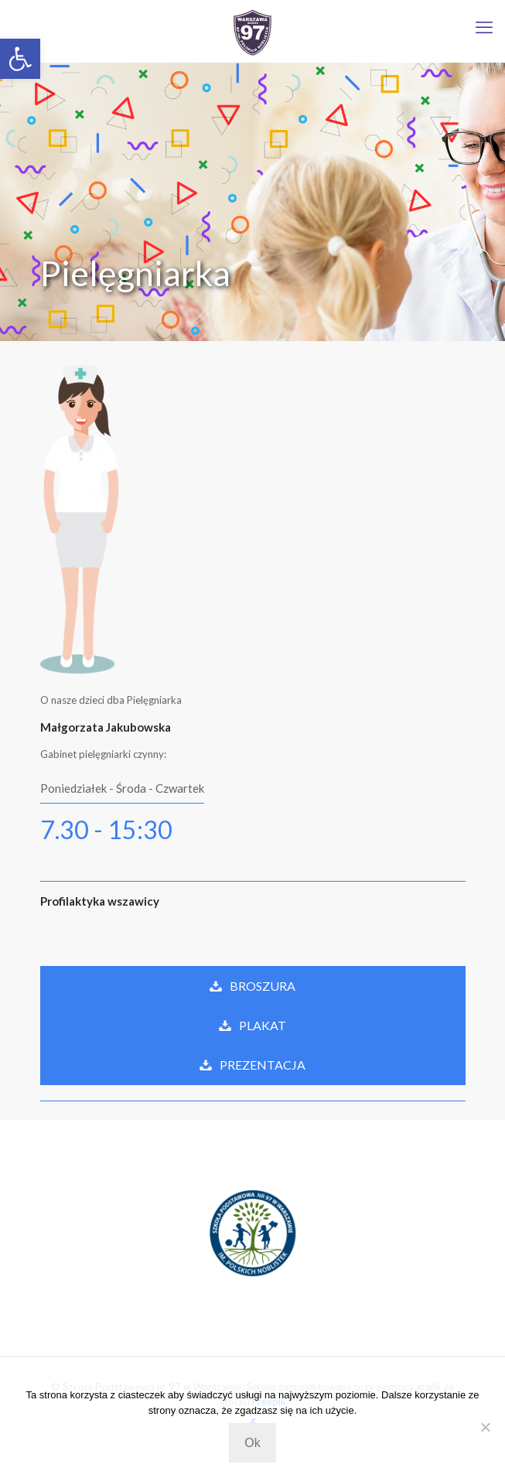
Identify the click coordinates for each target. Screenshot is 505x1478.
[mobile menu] (484, 27)
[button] (20, 59)
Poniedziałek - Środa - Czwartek (122, 788)
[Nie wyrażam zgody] (485, 1427)
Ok (252, 1442)
